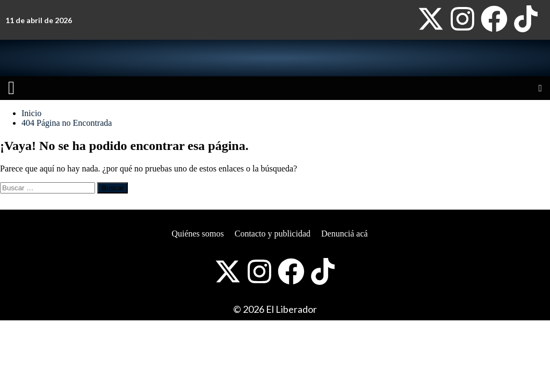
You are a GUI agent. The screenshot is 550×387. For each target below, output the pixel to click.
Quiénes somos (197, 233)
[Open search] (540, 88)
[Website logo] (111, 58)
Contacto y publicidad (272, 233)
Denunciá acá (344, 233)
